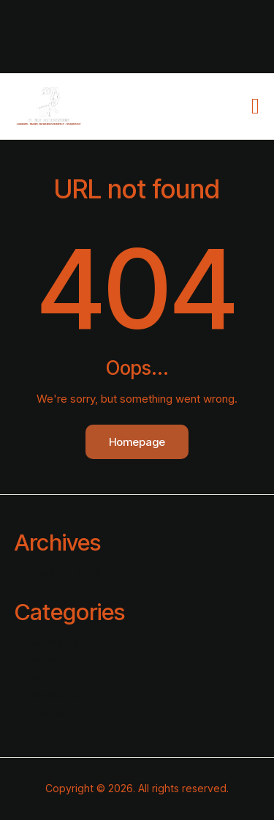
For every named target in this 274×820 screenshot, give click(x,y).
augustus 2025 (64, 571)
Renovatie (53, 695)
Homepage (137, 442)
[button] (255, 106)
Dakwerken (56, 642)
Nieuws (46, 659)
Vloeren (47, 713)
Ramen (45, 677)
